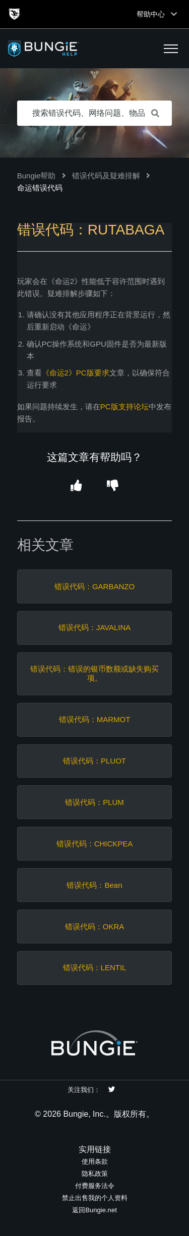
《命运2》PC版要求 (75, 372)
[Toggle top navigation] (174, 14)
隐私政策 (95, 1173)
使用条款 (95, 1161)
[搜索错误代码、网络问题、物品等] (94, 113)
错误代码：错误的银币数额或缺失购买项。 (94, 673)
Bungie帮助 (36, 175)
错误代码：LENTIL (95, 967)
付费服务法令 (94, 1186)
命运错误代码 (39, 187)
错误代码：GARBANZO (94, 586)
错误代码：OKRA (94, 926)
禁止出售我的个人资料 (95, 1198)
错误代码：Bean (94, 885)
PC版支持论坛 (124, 406)
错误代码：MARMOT (95, 719)
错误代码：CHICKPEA (94, 843)
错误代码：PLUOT (94, 760)
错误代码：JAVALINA (94, 627)
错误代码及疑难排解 (106, 175)
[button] (171, 48)
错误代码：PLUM (94, 802)
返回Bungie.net (94, 1210)
